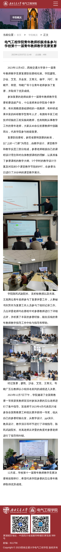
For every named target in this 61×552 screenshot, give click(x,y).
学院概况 (33, 35)
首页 (19, 35)
